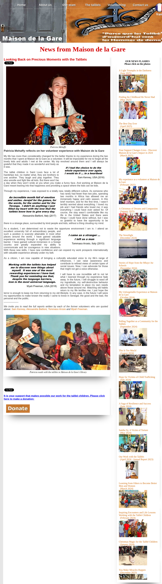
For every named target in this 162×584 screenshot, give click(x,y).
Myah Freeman (79, 309)
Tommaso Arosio (57, 309)
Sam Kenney (18, 309)
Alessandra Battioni (36, 309)
